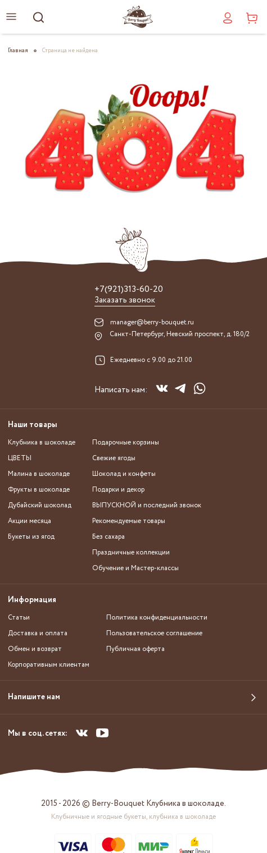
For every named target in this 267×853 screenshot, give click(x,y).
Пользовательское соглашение (154, 633)
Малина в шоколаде (39, 474)
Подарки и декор (118, 489)
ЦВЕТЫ (19, 458)
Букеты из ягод (31, 537)
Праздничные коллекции (131, 552)
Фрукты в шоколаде (39, 489)
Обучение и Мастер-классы (135, 568)
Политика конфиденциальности (156, 617)
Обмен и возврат (35, 649)
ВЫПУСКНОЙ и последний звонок (146, 505)
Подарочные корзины (125, 442)
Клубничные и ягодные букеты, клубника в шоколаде (133, 817)
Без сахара (108, 537)
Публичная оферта (135, 649)
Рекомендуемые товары (128, 521)
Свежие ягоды (113, 458)
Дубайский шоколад (39, 505)
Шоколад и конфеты (124, 474)
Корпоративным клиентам (48, 664)
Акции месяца (29, 521)
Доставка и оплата (37, 633)
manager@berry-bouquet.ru (152, 322)
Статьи (19, 617)
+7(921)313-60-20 (128, 289)
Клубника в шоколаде (41, 442)
